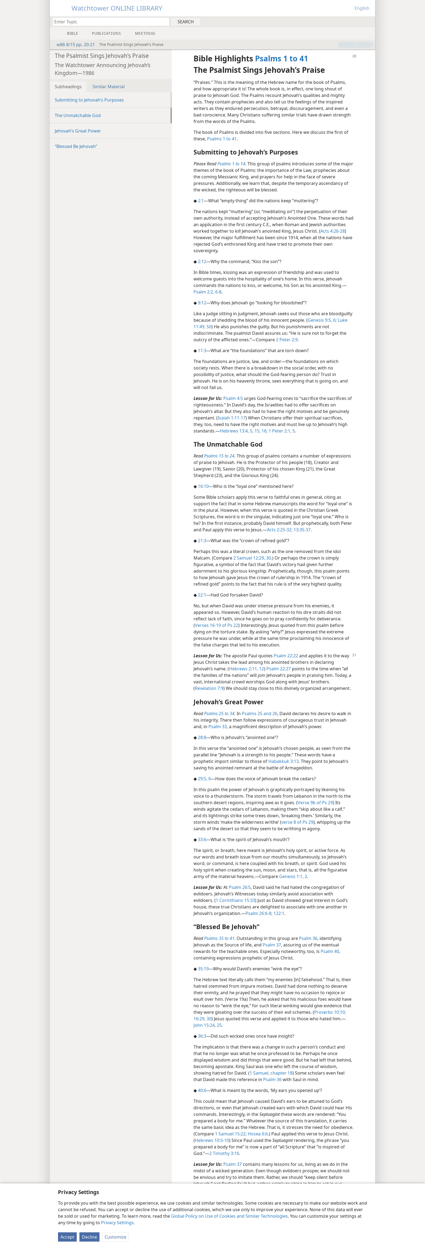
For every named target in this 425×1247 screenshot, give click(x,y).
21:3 (202, 541)
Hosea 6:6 (257, 1134)
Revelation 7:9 (209, 688)
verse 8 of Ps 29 (297, 822)
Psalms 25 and (256, 713)
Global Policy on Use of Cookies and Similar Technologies (229, 1216)
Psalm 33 (217, 727)
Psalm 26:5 (240, 887)
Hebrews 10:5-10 (212, 1140)
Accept (67, 1237)
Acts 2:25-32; (279, 530)
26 (274, 713)
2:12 (202, 261)
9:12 (202, 303)
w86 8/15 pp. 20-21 (73, 45)
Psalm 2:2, (204, 292)
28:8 (202, 737)
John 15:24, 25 (208, 1025)
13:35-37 (301, 530)
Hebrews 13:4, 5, (236, 431)
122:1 (278, 913)
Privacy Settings (117, 1223)
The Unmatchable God (78, 115)
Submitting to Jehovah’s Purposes (89, 100)
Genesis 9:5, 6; (322, 320)
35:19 (203, 969)
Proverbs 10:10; (330, 1012)
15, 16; (260, 431)
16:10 (203, 486)
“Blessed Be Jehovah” (76, 146)
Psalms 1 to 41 (222, 139)
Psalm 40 (330, 951)
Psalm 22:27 (278, 669)
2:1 (201, 201)
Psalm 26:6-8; (259, 913)
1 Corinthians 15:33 (235, 900)
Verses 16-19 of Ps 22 (216, 625)
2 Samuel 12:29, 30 (252, 558)
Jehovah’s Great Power (78, 131)
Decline (89, 1237)
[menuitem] (369, 21)
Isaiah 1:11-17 (232, 418)
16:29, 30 (202, 1019)
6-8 (217, 292)
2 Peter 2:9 (287, 340)
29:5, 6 (204, 779)
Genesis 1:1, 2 (293, 876)
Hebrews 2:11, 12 (246, 669)
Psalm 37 (272, 945)
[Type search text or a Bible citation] (108, 22)
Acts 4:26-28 (332, 231)
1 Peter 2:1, (279, 431)
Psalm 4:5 (233, 398)
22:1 (202, 595)
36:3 (202, 1036)
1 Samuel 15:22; (231, 1134)
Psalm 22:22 (286, 656)
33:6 (202, 839)
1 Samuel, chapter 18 (271, 1073)
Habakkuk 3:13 (283, 761)
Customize (115, 1237)
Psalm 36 (308, 938)
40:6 (202, 1090)
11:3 (202, 350)
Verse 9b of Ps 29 (315, 803)
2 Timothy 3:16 (224, 1153)
